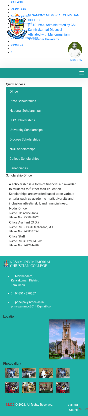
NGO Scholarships (22, 149)
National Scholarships (25, 111)
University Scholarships (26, 130)
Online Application (20, 16)
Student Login (18, 9)
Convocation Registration (24, 37)
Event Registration (20, 30)
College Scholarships (24, 159)
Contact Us (17, 45)
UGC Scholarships (22, 120)
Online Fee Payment (21, 23)
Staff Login (17, 1)
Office (14, 91)
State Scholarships (23, 101)
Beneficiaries (19, 168)
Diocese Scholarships (25, 139)
